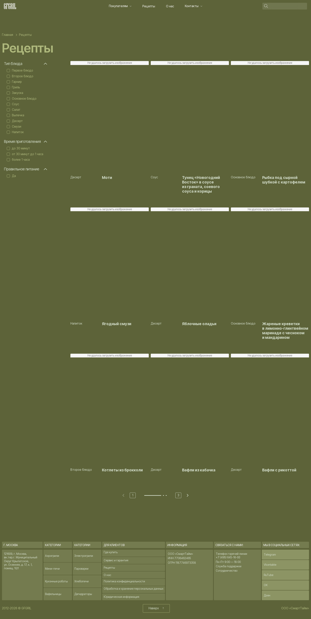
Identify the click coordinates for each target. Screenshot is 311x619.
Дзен (267, 595)
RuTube (268, 575)
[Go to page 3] (166, 495)
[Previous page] (123, 495)
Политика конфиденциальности (124, 581)
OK (266, 585)
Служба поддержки (228, 566)
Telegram (270, 554)
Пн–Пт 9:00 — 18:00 (228, 562)
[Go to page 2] (163, 495)
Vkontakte (270, 564)
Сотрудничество (226, 570)
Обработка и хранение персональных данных (133, 588)
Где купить (111, 552)
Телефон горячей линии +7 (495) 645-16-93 (231, 555)
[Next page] (187, 495)
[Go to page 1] (152, 495)
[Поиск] (288, 6)
